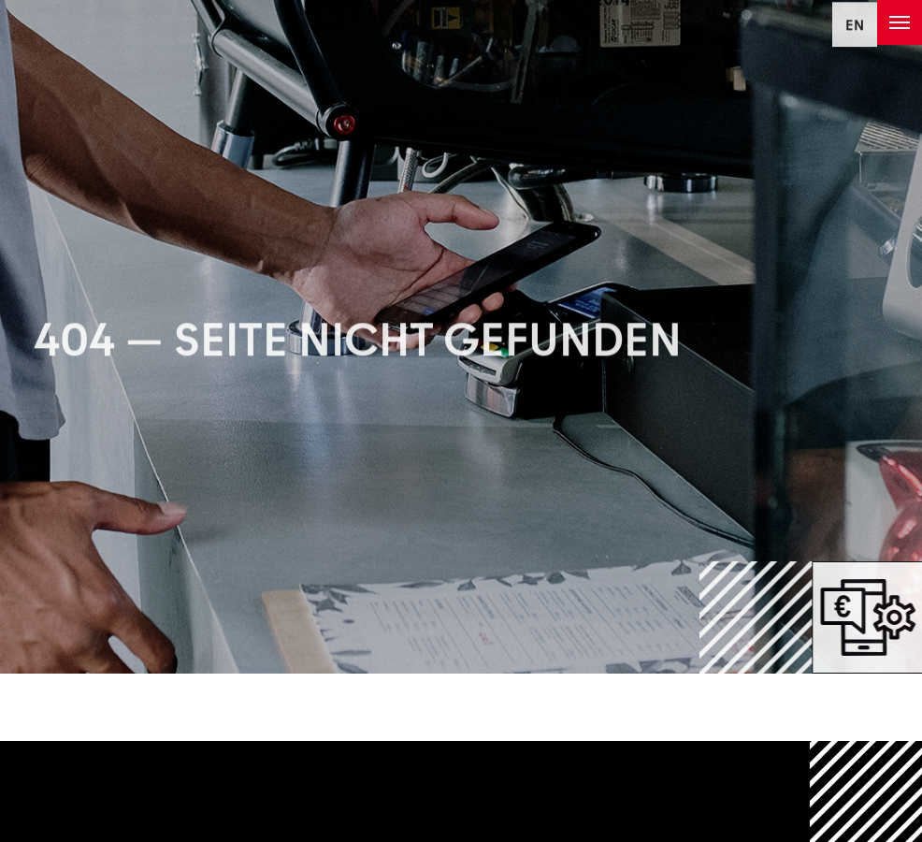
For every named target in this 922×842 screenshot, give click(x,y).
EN (854, 27)
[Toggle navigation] (899, 22)
